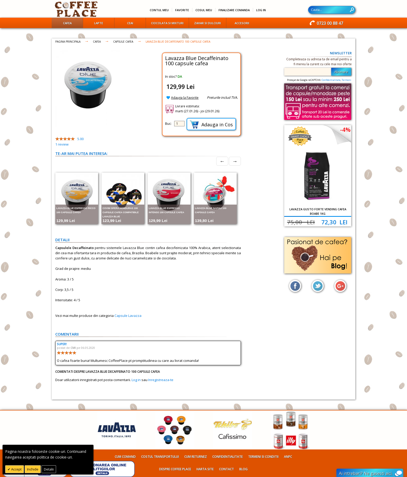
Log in (136, 379)
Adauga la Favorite (185, 97)
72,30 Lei (334, 222)
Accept (16, 469)
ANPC (288, 456)
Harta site (205, 469)
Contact (226, 469)
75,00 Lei (301, 222)
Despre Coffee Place (175, 469)
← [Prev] (222, 161)
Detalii (49, 469)
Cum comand (125, 456)
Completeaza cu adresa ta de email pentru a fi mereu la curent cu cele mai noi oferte (319, 61)
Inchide (32, 469)
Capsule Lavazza (127, 315)
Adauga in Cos (211, 124)
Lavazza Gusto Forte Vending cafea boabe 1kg (317, 211)
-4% (345, 129)
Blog (243, 469)
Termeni (346, 80)
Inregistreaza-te (160, 379)
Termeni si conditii (263, 456)
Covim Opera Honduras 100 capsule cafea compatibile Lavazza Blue (121, 212)
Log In (261, 10)
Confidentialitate (331, 80)
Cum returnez (195, 456)
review (62, 144)
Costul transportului (160, 456)
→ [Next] (235, 161)
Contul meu (159, 10)
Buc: (168, 123)
